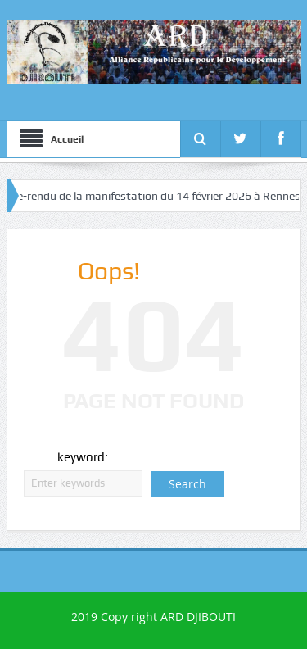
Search (187, 484)
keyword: (82, 457)
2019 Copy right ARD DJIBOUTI (153, 616)
